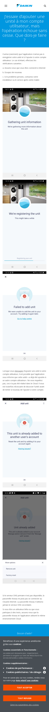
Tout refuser (24, 698)
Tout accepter (24, 687)
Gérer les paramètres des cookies (24, 705)
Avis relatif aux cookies (27, 680)
